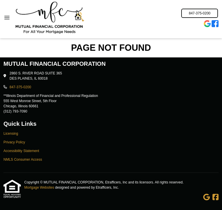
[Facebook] (215, 24)
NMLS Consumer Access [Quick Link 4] (22, 160)
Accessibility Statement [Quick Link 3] (21, 151)
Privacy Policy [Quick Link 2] (14, 142)
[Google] (207, 24)
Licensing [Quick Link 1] (10, 134)
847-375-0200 (199, 13)
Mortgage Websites (39, 187)
